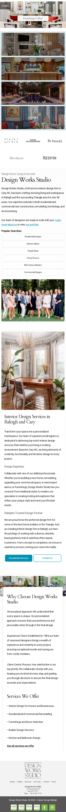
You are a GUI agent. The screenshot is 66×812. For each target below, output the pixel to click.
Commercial (33, 68)
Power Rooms (33, 258)
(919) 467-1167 (36, 793)
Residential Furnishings (33, 44)
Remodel (33, 117)
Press (54, 782)
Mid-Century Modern (33, 265)
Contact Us (47, 558)
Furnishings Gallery (33, 18)
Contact (46, 782)
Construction (33, 93)
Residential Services (18, 558)
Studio (12, 782)
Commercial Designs (33, 272)
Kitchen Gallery (33, 244)
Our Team (37, 782)
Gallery (19, 782)
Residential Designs (33, 236)
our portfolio (32, 224)
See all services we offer (20, 745)
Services (28, 782)
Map (26, 793)
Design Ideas (33, 251)
